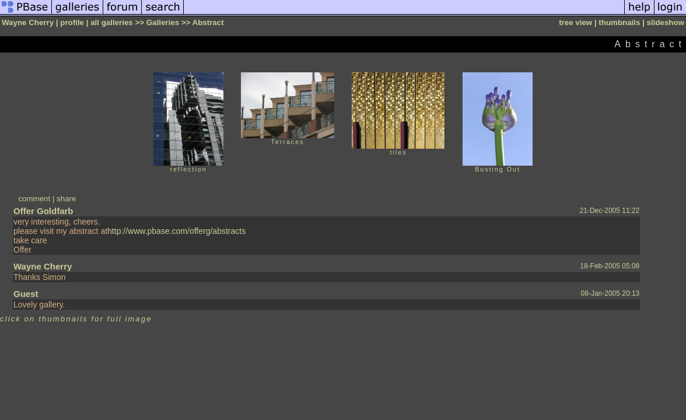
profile (72, 22)
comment (34, 198)
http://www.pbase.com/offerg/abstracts (176, 231)
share (66, 198)
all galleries (111, 22)
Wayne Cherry (42, 266)
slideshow (665, 22)
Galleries (162, 22)
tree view (575, 22)
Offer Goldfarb (43, 211)
